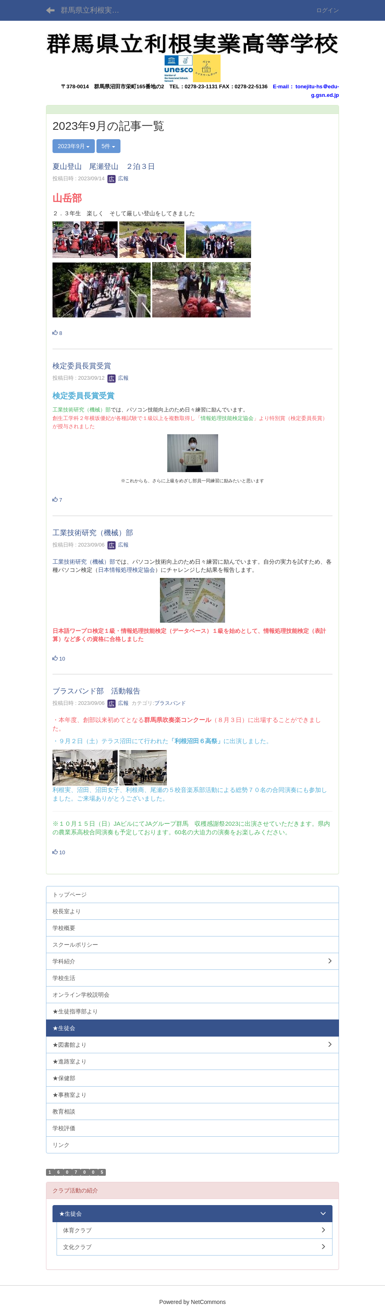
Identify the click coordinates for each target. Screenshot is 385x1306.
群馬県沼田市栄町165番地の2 (129, 86)
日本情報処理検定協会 (126, 570)
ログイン (327, 10)
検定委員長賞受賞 (81, 366)
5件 (109, 146)
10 (58, 659)
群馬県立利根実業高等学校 (95, 10)
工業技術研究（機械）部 (81, 410)
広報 (118, 178)
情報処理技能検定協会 (227, 418)
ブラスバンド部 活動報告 (96, 691)
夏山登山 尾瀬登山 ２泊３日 (103, 166)
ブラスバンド (170, 703)
